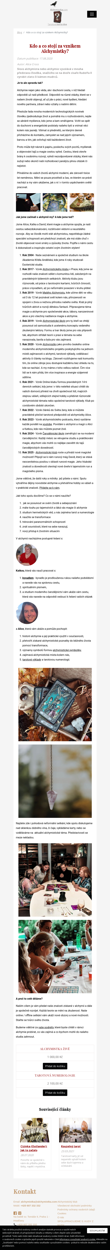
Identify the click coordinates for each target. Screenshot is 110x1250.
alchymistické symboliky (67, 650)
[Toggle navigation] (92, 14)
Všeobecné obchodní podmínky (75, 1205)
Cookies (62, 1213)
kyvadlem (28, 578)
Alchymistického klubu (56, 269)
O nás (61, 1217)
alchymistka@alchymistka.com (39, 1201)
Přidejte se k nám (49, 487)
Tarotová (57, 24)
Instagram (19, 1213)
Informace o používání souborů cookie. (77, 1239)
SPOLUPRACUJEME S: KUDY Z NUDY (76, 1223)
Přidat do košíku (55, 1066)
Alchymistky (50, 344)
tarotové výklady (31, 659)
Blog (19, 32)
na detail (35, 1144)
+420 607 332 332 (30, 1205)
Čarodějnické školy (53, 433)
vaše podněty (46, 1027)
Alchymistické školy (54, 320)
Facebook (15, 1213)
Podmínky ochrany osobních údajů (76, 1209)
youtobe (47, 424)
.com (59, 9)
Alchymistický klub (46, 452)
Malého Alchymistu (54, 292)
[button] (28, 202)
